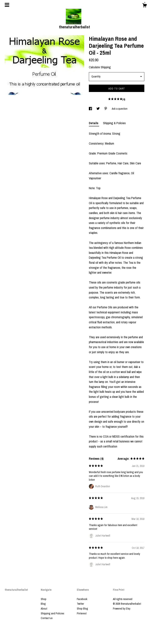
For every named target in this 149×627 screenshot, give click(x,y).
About (44, 608)
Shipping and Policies (52, 613)
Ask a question (119, 108)
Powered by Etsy (121, 608)
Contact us (47, 618)
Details (94, 123)
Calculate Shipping (100, 67)
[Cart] (144, 6)
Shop (43, 599)
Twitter (80, 603)
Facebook (82, 599)
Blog (43, 603)
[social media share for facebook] (91, 108)
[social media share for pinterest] (106, 108)
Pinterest (82, 613)
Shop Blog (82, 608)
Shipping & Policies (114, 123)
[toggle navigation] (7, 5)
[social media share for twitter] (98, 108)
